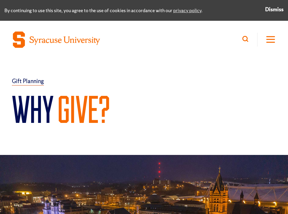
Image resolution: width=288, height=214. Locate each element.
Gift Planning (28, 81)
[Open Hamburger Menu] (266, 40)
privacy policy (187, 10)
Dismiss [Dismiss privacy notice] (274, 9)
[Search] (246, 40)
